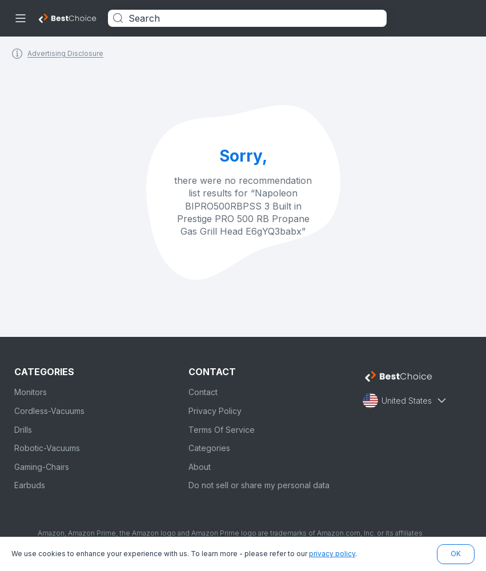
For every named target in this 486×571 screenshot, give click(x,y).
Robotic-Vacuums (47, 448)
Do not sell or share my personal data (259, 485)
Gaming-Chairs (41, 467)
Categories (209, 448)
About (199, 467)
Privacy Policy (215, 411)
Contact (203, 392)
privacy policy (332, 553)
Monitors (30, 392)
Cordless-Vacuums (49, 411)
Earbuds (29, 485)
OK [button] (456, 553)
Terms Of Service (221, 430)
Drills (23, 430)
